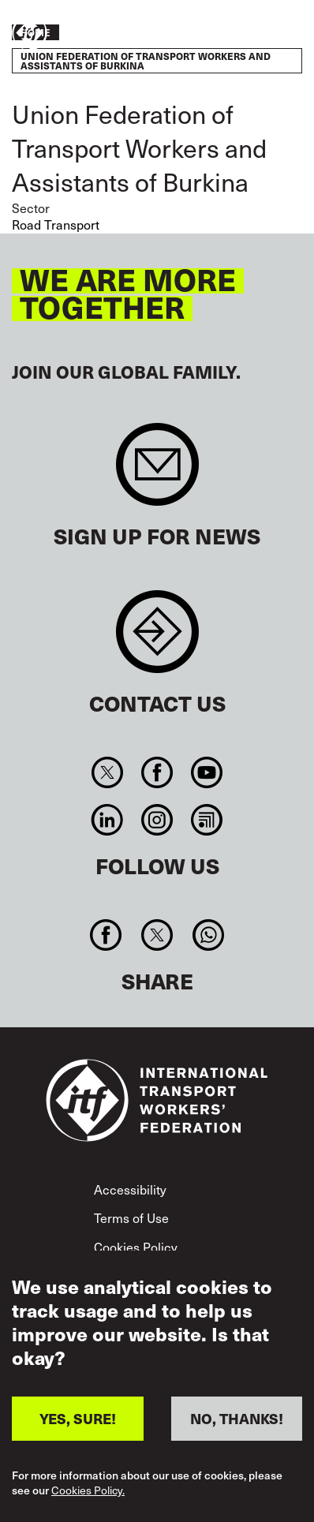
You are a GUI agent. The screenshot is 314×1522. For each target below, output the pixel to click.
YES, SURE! (77, 1418)
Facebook (157, 772)
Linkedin (107, 820)
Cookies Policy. (88, 1490)
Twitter (107, 772)
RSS (207, 820)
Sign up (157, 472)
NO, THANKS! (236, 1418)
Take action (256, 34)
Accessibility (130, 1189)
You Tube (207, 772)
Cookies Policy (136, 1246)
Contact (157, 639)
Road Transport (55, 224)
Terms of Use (131, 1217)
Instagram (157, 820)
